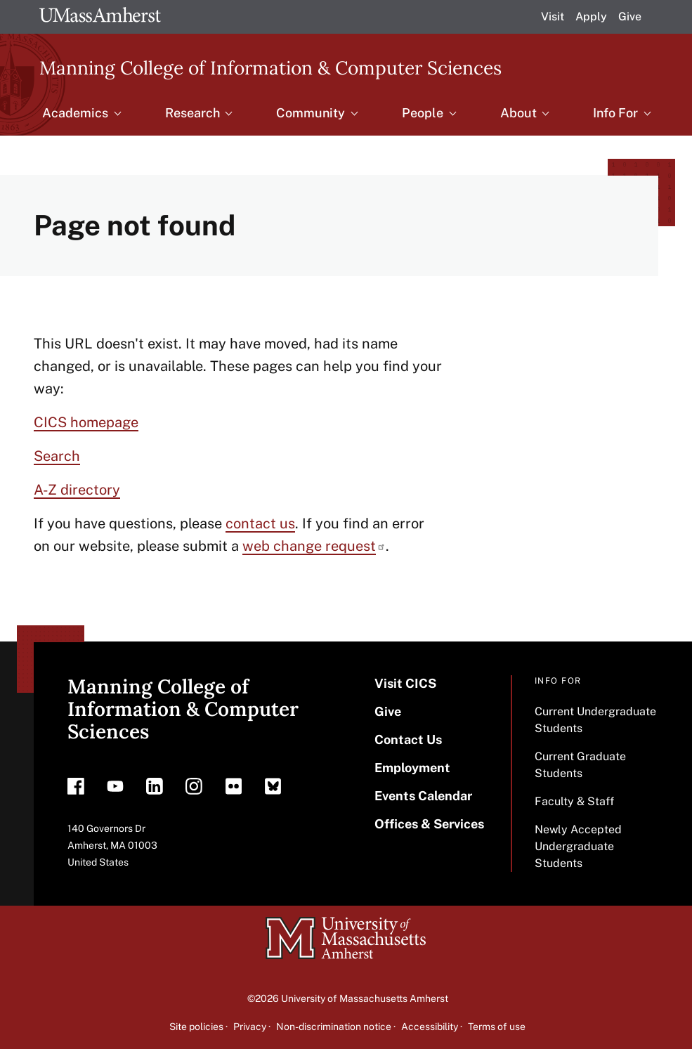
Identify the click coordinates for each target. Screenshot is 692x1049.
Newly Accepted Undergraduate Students (578, 846)
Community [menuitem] (310, 112)
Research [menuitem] (192, 112)
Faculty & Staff (574, 801)
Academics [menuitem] (75, 112)
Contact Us (408, 739)
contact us (260, 523)
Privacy (249, 1026)
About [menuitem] (518, 112)
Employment (412, 767)
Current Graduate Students (580, 765)
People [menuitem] (422, 112)
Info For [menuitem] (615, 112)
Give (629, 16)
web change (314, 545)
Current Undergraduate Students (595, 720)
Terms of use (496, 1026)
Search (57, 456)
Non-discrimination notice (333, 1026)
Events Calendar (423, 795)
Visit (552, 16)
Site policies (196, 1026)
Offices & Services (429, 823)
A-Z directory (77, 489)
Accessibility (429, 1026)
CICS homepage (86, 422)
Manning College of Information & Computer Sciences (270, 67)
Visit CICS (405, 683)
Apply (591, 16)
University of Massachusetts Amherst (364, 998)
